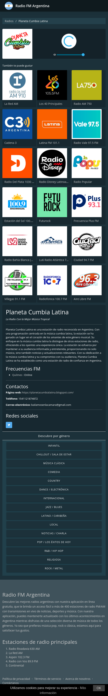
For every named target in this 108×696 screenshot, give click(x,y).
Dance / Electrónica (53, 489)
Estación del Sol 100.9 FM (20, 221)
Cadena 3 (10, 143)
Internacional (54, 498)
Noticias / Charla (54, 533)
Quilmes (17, 375)
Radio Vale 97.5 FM (86, 143)
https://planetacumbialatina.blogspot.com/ (48, 392)
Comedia (54, 472)
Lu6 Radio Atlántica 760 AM (57, 260)
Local (54, 524)
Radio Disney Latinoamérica (57, 182)
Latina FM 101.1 (49, 143)
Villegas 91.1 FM (14, 299)
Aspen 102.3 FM (19, 657)
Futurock (45, 221)
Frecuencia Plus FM (86, 221)
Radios (9, 21)
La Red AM (11, 104)
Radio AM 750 (83, 104)
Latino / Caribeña (53, 516)
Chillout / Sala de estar (54, 454)
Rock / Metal (54, 568)
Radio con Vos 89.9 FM (23, 661)
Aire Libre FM (82, 299)
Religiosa (54, 559)
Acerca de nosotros (77, 679)
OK (99, 688)
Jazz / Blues (54, 507)
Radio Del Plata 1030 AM (20, 182)
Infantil (54, 445)
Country (54, 480)
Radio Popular (83, 182)
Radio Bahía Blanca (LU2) (20, 260)
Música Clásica (54, 463)
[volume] (71, 54)
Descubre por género (54, 436)
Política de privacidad (16, 679)
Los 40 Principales (50, 104)
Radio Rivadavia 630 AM (24, 649)
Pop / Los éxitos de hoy (54, 542)
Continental (16, 665)
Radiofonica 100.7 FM (53, 299)
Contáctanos (10, 683)
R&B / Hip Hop (54, 551)
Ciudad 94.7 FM (84, 260)
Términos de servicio (47, 679)
